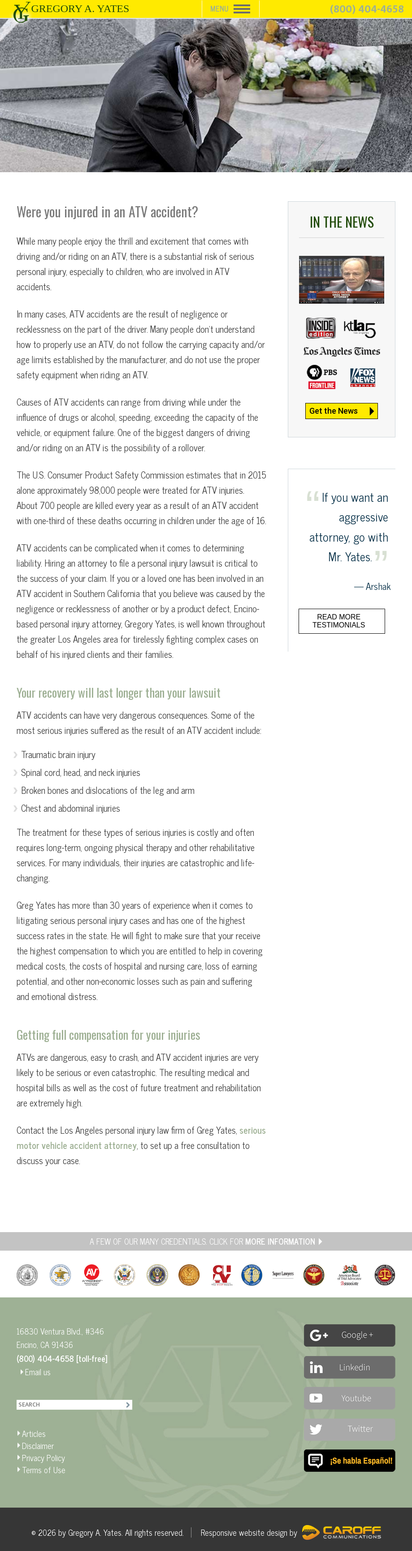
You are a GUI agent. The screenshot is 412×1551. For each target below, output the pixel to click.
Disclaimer (38, 1445)
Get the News (333, 410)
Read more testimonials (338, 621)
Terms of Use (43, 1469)
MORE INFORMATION (280, 1241)
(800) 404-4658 (367, 9)
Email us (38, 1371)
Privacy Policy (43, 1457)
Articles (34, 1433)
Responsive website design (244, 1532)
